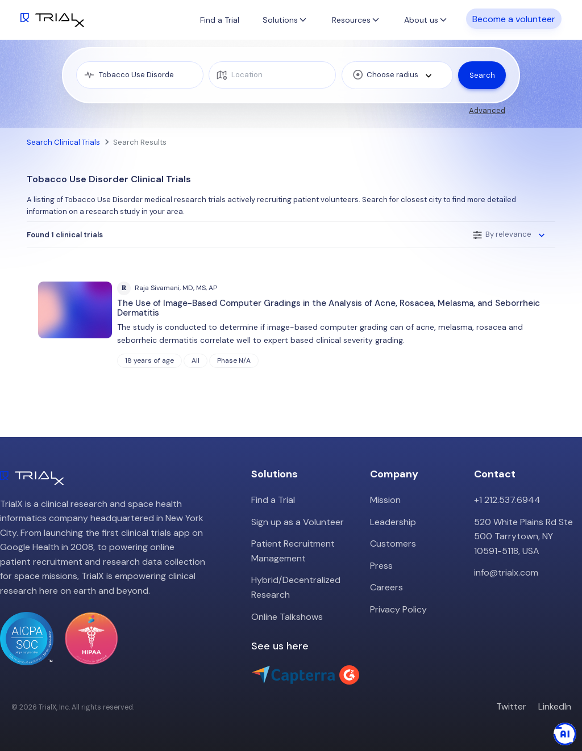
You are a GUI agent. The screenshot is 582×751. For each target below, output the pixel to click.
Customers (393, 543)
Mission (385, 500)
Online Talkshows (287, 617)
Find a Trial (219, 20)
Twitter (511, 706)
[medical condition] (139, 75)
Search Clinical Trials (63, 142)
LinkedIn (554, 706)
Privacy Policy (398, 609)
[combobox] (397, 75)
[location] (272, 75)
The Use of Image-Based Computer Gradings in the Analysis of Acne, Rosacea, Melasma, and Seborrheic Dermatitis (328, 307)
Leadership (393, 522)
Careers (386, 587)
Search (482, 75)
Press (381, 566)
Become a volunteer (513, 19)
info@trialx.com (506, 572)
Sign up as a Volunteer (297, 522)
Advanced (487, 110)
